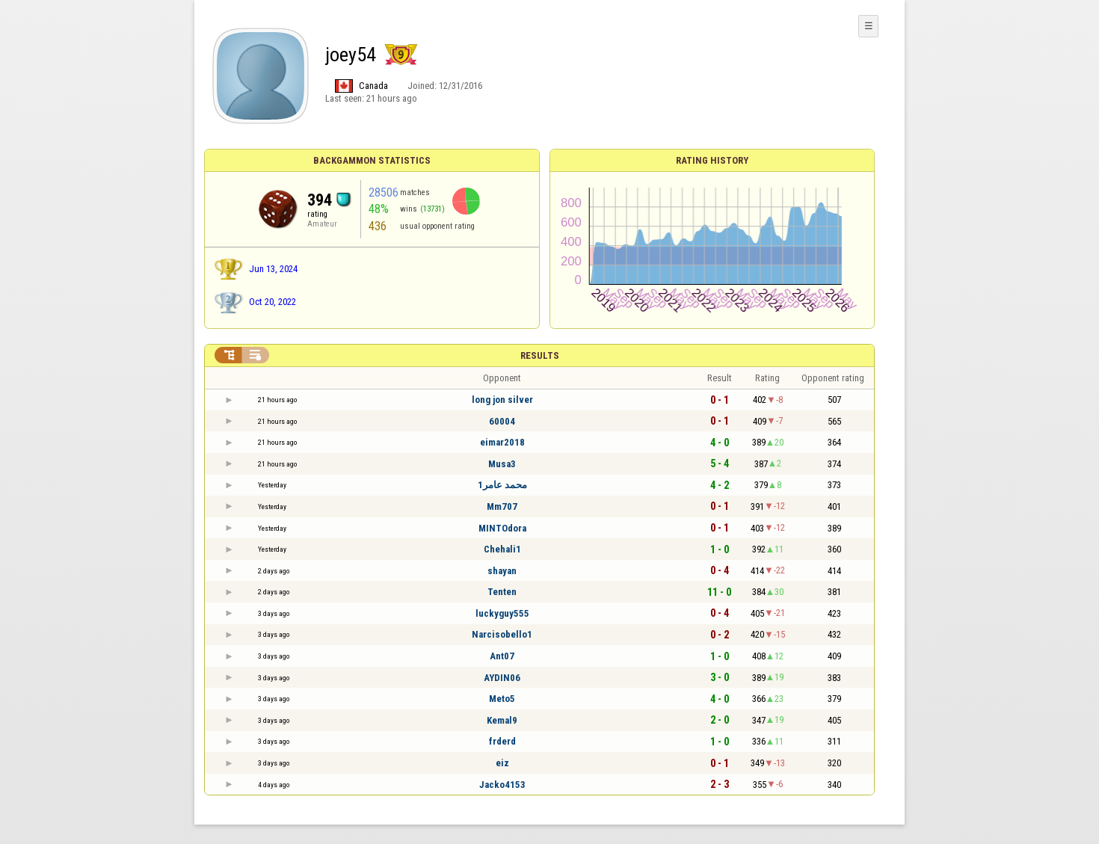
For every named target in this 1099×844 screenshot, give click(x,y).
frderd (502, 741)
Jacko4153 (502, 784)
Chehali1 (502, 549)
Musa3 (502, 463)
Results (539, 355)
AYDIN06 (502, 677)
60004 (502, 421)
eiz (502, 762)
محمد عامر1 (502, 484)
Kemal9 (502, 720)
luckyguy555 (502, 613)
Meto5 (502, 698)
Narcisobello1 (502, 634)
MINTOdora (502, 528)
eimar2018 (502, 442)
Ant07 (502, 656)
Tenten (502, 591)
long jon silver (502, 399)
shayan (502, 570)
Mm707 (502, 506)
